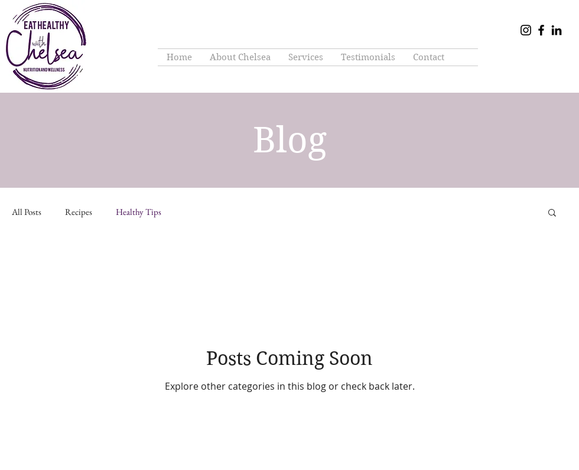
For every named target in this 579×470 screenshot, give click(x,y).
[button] (552, 213)
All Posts (26, 212)
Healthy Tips (138, 212)
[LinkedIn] (556, 30)
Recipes (78, 212)
